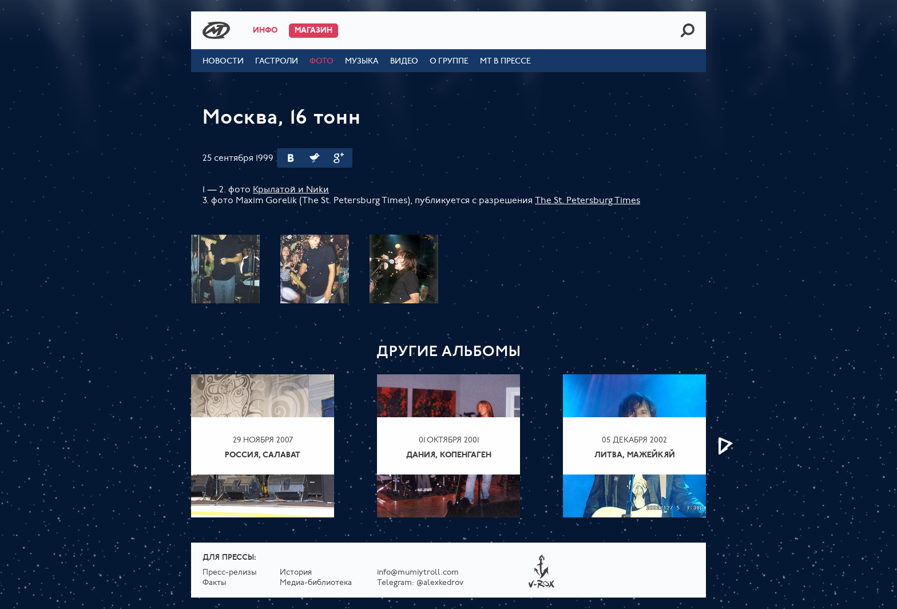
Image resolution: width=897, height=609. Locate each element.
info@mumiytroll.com (418, 572)
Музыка (362, 61)
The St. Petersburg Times (587, 200)
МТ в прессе (505, 61)
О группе (449, 61)
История (296, 572)
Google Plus (339, 158)
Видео (404, 61)
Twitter (314, 158)
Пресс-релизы (230, 572)
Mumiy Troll (216, 30)
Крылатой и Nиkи (291, 190)
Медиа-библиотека (316, 583)
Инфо (265, 30)
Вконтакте (290, 158)
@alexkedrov (439, 583)
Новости (223, 61)
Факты (215, 583)
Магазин (313, 30)
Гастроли (276, 61)
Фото (321, 61)
